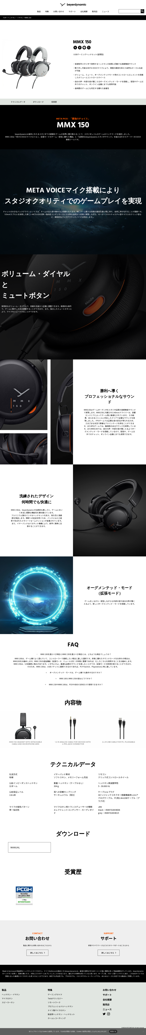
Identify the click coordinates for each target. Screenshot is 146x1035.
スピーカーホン (8, 1002)
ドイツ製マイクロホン (57, 1010)
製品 (4, 989)
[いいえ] (143, 1031)
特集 (50, 989)
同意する (113, 1031)
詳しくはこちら (36, 952)
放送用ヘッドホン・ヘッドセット (61, 1014)
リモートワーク (54, 1002)
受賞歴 (54, 101)
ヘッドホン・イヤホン (11, 994)
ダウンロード (38, 101)
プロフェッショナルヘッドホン (60, 1006)
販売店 (106, 1004)
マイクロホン (7, 998)
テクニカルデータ (18, 101)
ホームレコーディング (57, 1017)
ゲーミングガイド (55, 994)
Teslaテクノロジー (55, 998)
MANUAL (15, 847)
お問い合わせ (109, 989)
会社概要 (107, 999)
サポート (107, 994)
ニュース (107, 1009)
